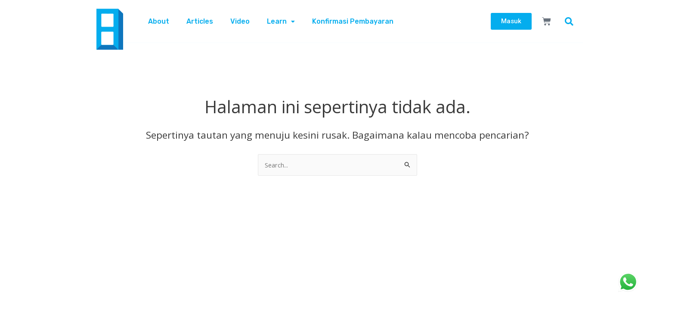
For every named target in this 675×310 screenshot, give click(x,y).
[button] (569, 21)
